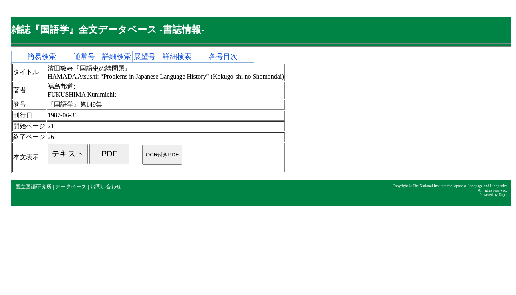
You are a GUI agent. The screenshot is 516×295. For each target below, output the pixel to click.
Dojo (502, 194)
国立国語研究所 (33, 187)
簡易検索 (41, 57)
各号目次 (223, 57)
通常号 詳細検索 (102, 57)
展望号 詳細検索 (162, 57)
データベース (71, 187)
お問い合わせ (105, 187)
